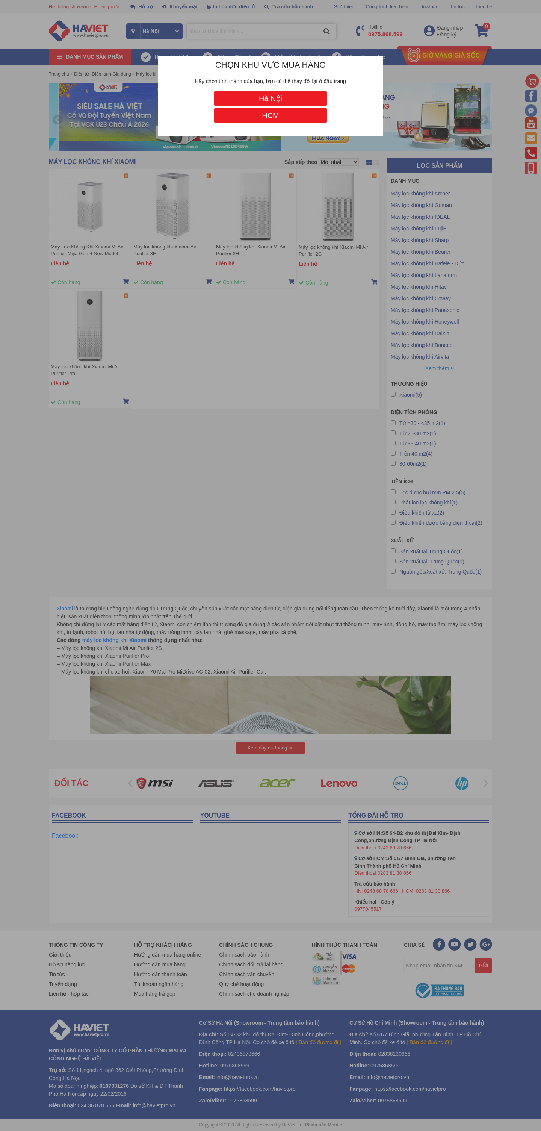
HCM (270, 115)
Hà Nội (270, 98)
